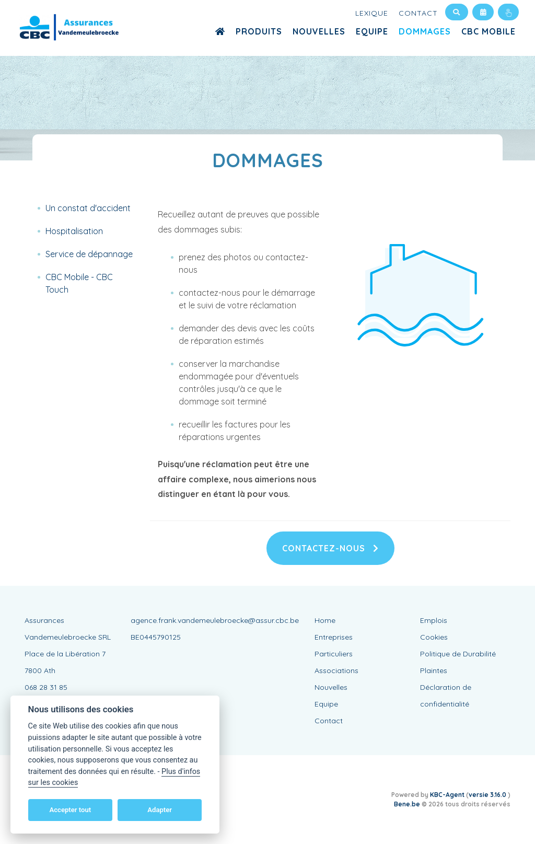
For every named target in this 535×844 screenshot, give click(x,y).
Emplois (433, 620)
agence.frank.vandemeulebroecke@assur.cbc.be (215, 620)
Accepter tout (70, 810)
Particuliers (334, 653)
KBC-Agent (447, 795)
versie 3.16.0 (488, 795)
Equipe (372, 31)
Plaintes (433, 670)
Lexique (371, 13)
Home (325, 620)
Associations (336, 670)
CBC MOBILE (488, 31)
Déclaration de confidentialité (445, 696)
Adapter (159, 810)
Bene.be (407, 804)
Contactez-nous (330, 548)
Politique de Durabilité (458, 653)
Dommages (425, 31)
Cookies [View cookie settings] (434, 637)
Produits (259, 31)
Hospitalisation (74, 231)
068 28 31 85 (46, 687)
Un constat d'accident (88, 208)
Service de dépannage (89, 254)
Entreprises (334, 637)
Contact (418, 13)
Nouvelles (319, 31)
